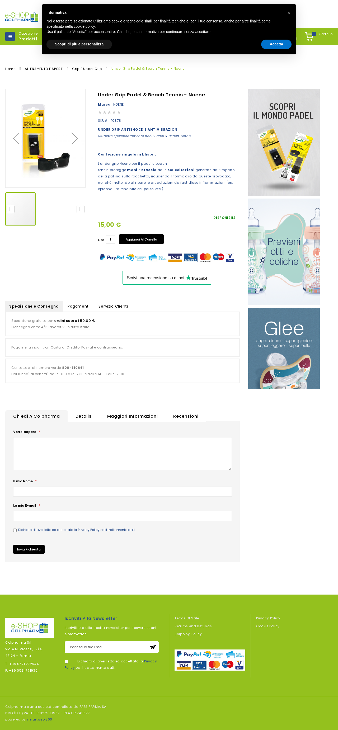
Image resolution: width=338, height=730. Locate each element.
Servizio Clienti (113, 306)
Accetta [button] (276, 44)
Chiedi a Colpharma (36, 416)
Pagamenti (79, 306)
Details (84, 416)
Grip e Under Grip (87, 69)
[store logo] (21, 17)
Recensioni (185, 416)
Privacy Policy (89, 530)
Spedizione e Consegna (34, 306)
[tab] (36, 416)
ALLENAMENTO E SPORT (44, 69)
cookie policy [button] (84, 26)
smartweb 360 (39, 719)
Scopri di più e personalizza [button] (79, 44)
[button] (16, 138)
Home (11, 69)
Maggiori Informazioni (132, 416)
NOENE (118, 104)
